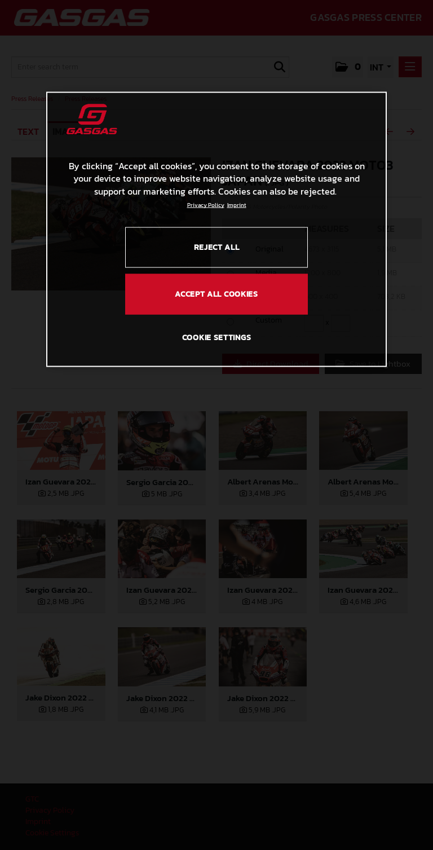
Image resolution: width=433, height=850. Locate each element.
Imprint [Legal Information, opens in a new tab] (236, 205)
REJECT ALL (217, 247)
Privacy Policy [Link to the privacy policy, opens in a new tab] (205, 205)
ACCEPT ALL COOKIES (216, 294)
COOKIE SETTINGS (216, 337)
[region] (216, 229)
